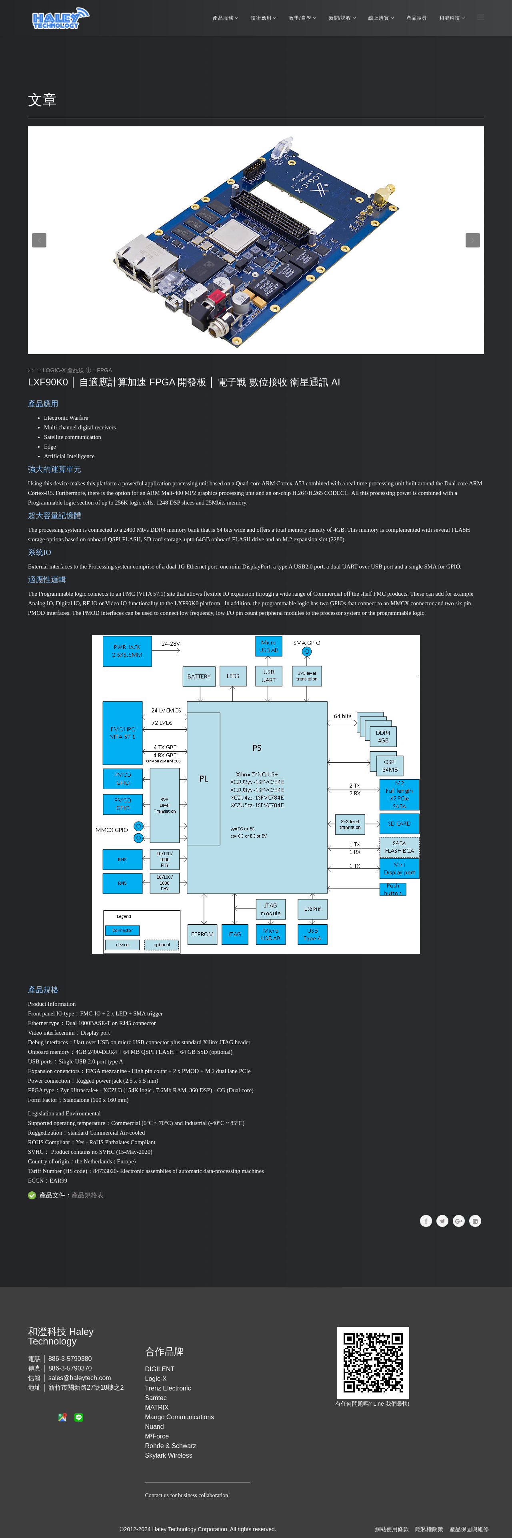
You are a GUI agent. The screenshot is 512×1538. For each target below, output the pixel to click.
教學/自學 (300, 18)
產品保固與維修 (469, 1529)
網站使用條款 (392, 1529)
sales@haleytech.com (79, 1377)
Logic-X (156, 1378)
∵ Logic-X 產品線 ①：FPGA (74, 370)
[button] (39, 240)
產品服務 (223, 18)
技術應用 (261, 18)
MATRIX (157, 1407)
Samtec (156, 1397)
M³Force (157, 1436)
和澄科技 (449, 18)
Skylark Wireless (168, 1455)
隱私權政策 (429, 1529)
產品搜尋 (416, 18)
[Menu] (480, 17)
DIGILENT (160, 1369)
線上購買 (378, 18)
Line (379, 1403)
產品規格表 (88, 1195)
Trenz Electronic (168, 1388)
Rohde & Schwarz (170, 1445)
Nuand (154, 1426)
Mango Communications (179, 1417)
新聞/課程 (340, 18)
